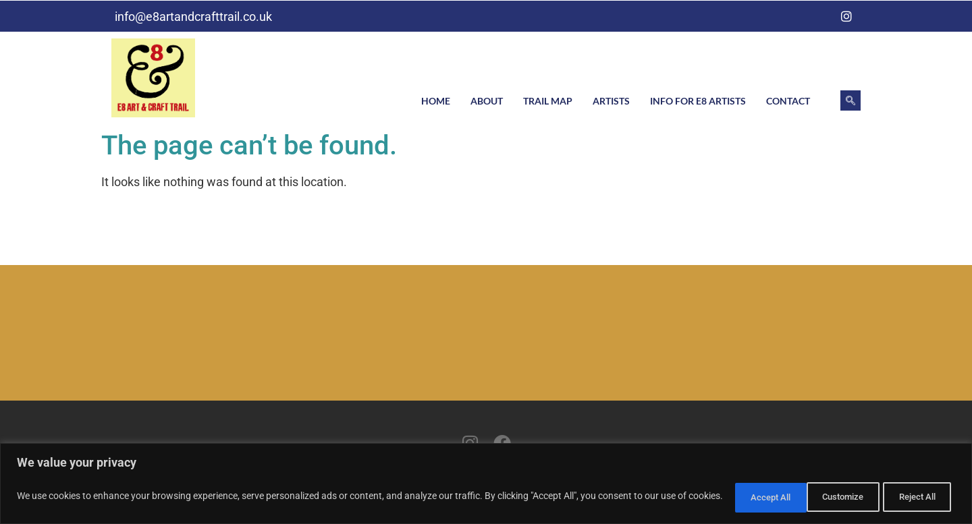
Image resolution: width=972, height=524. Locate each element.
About (486, 101)
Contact (788, 101)
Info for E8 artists (698, 101)
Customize (739, 496)
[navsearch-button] (850, 100)
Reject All (827, 496)
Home (435, 101)
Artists (611, 101)
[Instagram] (846, 16)
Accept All (914, 496)
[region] (486, 484)
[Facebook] (819, 16)
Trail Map (547, 101)
